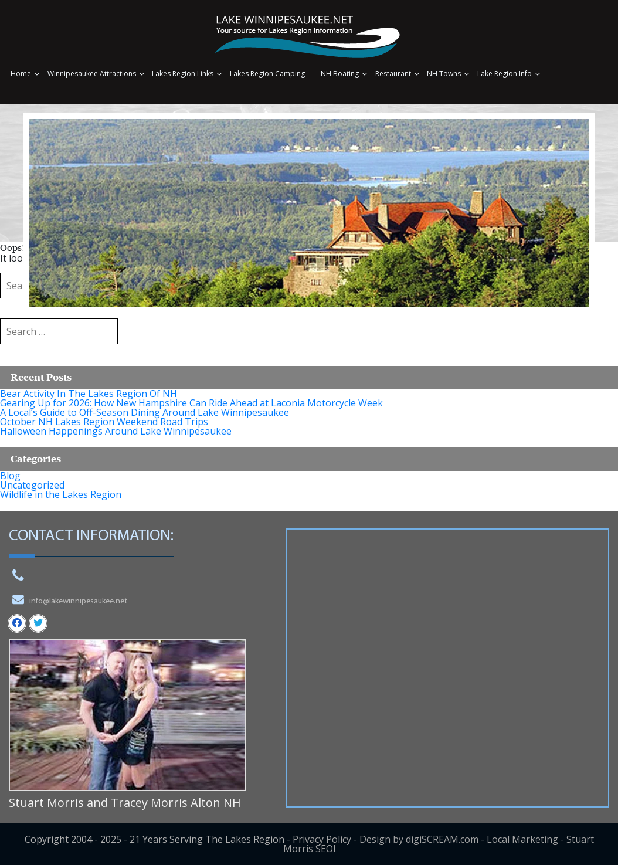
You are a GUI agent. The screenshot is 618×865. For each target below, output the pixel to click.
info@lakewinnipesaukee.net (78, 601)
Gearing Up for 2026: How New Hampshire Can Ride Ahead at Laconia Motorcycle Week (191, 402)
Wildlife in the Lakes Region (60, 494)
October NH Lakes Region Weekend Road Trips (104, 421)
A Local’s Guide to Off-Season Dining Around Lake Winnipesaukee (144, 412)
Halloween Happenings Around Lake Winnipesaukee (116, 431)
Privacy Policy (322, 839)
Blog (10, 475)
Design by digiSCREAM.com (418, 839)
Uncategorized (32, 485)
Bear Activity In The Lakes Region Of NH (88, 393)
